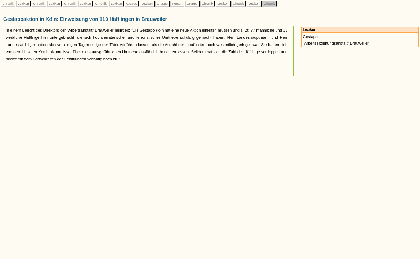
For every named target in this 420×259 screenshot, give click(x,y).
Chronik (7, 3)
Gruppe (131, 3)
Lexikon (23, 3)
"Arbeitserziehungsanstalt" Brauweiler (335, 43)
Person (177, 3)
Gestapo (310, 37)
